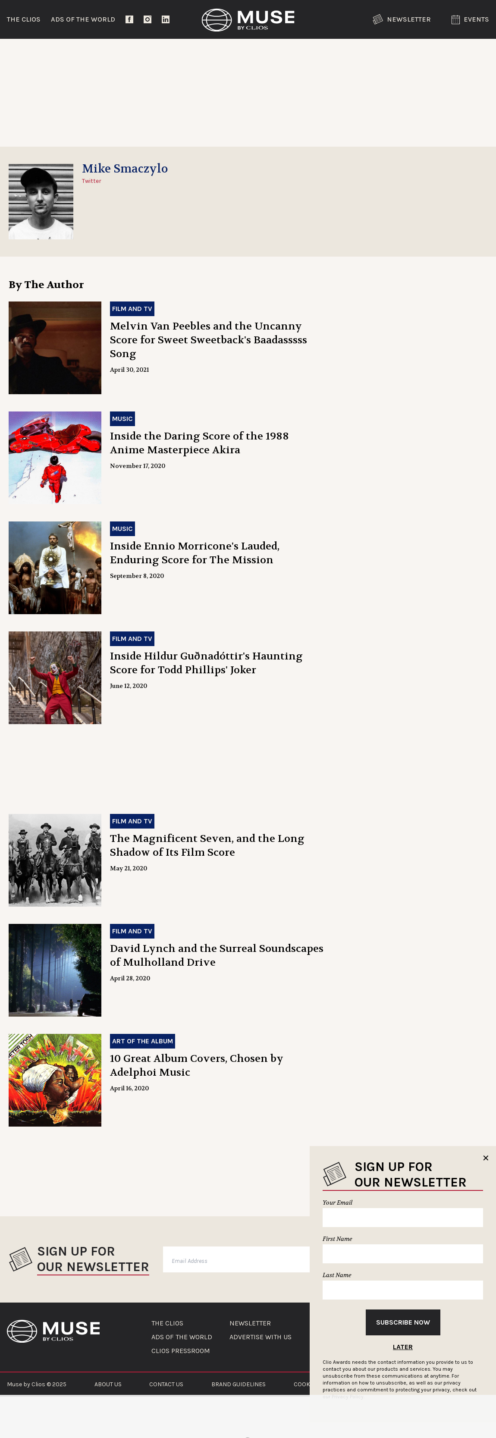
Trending (30, 54)
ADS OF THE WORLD (181, 1337)
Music (122, 418)
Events (470, 19)
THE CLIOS (167, 1323)
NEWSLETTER (250, 1323)
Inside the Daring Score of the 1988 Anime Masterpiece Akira (199, 443)
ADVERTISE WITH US (260, 1337)
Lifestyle (218, 54)
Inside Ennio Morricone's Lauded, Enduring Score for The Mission (194, 553)
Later (403, 1347)
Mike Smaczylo (125, 169)
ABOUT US (108, 1384)
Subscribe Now (403, 1322)
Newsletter (402, 19)
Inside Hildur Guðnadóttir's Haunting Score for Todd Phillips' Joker (206, 663)
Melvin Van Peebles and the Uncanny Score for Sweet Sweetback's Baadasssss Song (208, 340)
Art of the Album (142, 1041)
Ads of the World (83, 19)
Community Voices (318, 54)
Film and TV (132, 309)
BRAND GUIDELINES (238, 1384)
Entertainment (124, 54)
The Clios (24, 19)
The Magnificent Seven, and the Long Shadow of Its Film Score (207, 845)
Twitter (91, 181)
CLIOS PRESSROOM (180, 1350)
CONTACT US (166, 1384)
